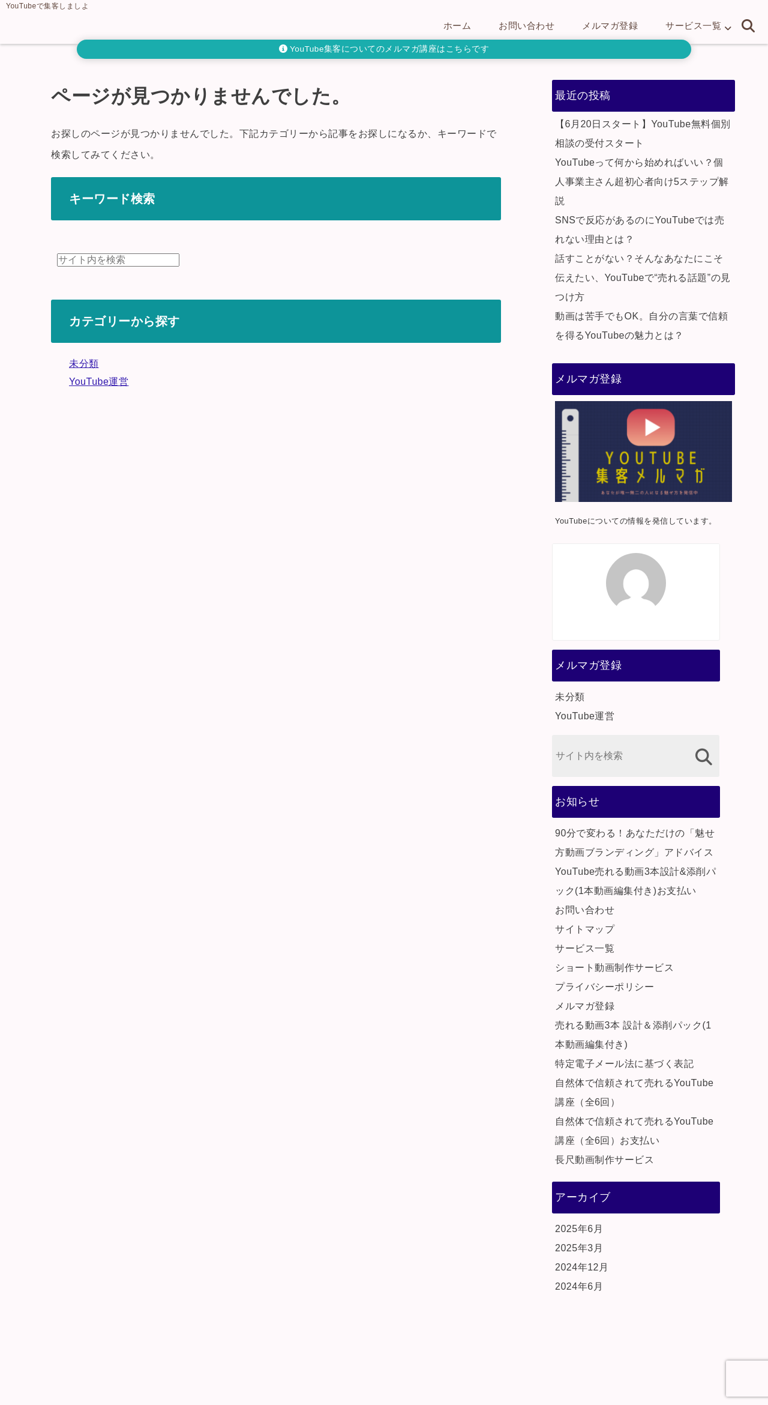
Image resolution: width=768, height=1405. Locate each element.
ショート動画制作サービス (614, 967)
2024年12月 (581, 1267)
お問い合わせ (526, 25)
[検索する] (703, 756)
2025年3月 (579, 1248)
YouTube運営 (98, 381)
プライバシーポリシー (604, 987)
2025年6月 (579, 1229)
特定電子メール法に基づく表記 (624, 1064)
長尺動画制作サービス (604, 1160)
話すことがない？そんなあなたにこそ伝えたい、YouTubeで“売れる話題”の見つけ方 (643, 277)
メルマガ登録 (610, 25)
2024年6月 (579, 1286)
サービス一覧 (693, 25)
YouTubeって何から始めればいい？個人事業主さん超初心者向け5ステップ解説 (642, 181)
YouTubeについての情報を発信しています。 (636, 520)
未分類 (84, 363)
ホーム (457, 25)
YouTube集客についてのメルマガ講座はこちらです (384, 48)
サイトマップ (584, 929)
